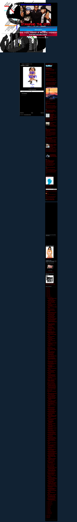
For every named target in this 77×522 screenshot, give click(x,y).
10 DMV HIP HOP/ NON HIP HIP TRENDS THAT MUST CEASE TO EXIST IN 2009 (51, 130)
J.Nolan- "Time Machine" (51, 382)
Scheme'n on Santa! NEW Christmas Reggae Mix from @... (51, 359)
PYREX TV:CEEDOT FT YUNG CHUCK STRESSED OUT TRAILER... (51, 416)
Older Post (42, 112)
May (48, 508)
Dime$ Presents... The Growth (51, 494)
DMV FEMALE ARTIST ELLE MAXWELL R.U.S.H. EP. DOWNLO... (51, 398)
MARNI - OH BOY (25, 65)
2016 (47, 290)
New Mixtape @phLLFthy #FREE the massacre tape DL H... (52, 321)
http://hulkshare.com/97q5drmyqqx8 (32, 89)
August (49, 505)
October (49, 502)
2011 (47, 296)
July (48, 506)
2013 (47, 293)
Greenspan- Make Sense (51, 471)
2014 (47, 292)
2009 (47, 516)
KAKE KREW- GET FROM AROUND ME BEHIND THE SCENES (53, 155)
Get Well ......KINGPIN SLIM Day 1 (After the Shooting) (53, 145)
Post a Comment (23, 95)
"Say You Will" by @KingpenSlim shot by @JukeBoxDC (51, 366)
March (49, 511)
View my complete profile (50, 199)
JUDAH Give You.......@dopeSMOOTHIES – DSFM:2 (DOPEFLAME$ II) (50, 161)
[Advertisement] (32, 104)
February (49, 512)
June (48, 507)
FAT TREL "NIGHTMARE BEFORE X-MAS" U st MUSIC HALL (51, 324)
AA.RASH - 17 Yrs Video (51, 460)
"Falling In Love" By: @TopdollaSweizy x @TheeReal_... (50, 421)
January (49, 513)
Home (32, 112)
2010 (47, 515)
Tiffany (48, 193)
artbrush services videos (50, 466)
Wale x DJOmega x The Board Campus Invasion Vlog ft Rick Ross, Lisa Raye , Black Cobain (51, 111)
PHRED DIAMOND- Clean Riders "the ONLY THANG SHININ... (51, 456)
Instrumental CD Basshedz (51, 348)
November (49, 501)
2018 (47, 287)
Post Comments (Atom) (27, 114)
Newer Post (22, 112)
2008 (47, 517)
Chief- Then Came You (50, 465)
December (49, 297)
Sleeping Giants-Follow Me (51, 383)
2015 (47, 291)
